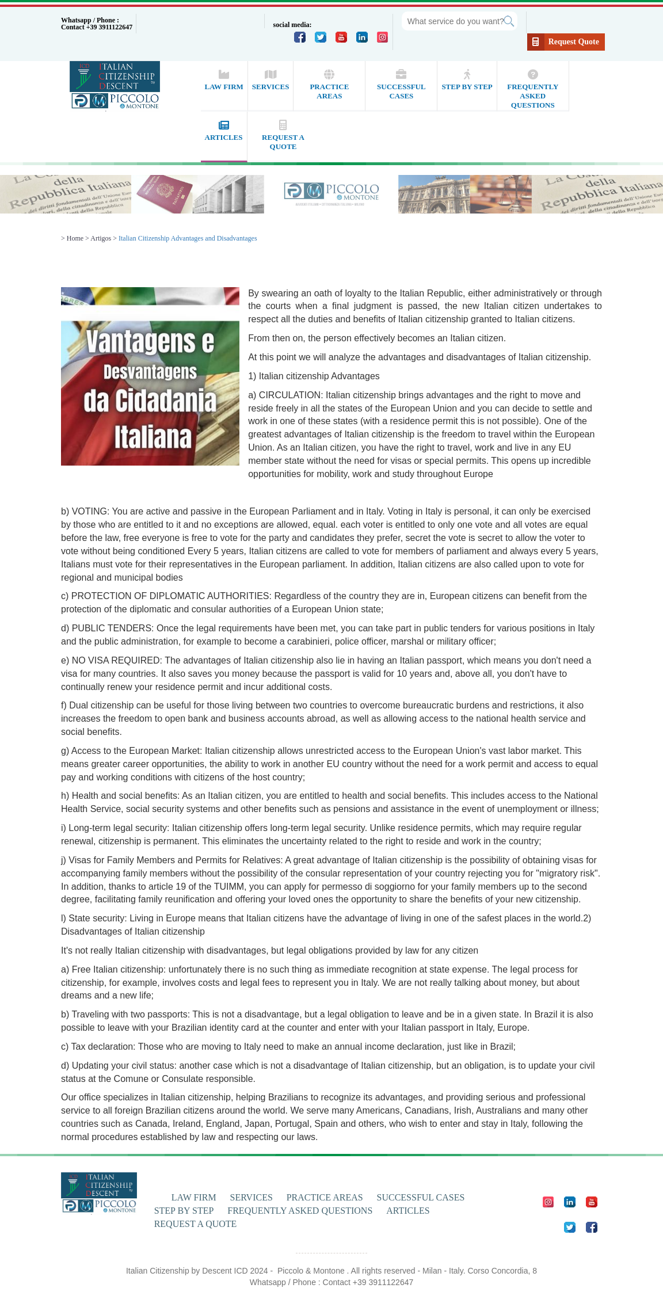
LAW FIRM (194, 1197)
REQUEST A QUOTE (195, 1224)
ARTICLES (407, 1210)
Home (75, 238)
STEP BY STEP (184, 1210)
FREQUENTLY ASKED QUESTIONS (299, 1210)
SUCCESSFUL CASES (421, 1197)
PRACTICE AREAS (325, 1197)
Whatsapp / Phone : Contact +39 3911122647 (96, 23)
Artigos (100, 238)
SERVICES (251, 1197)
